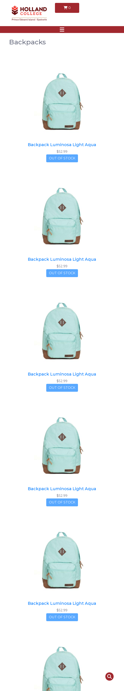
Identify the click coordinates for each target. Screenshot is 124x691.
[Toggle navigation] (62, 29)
